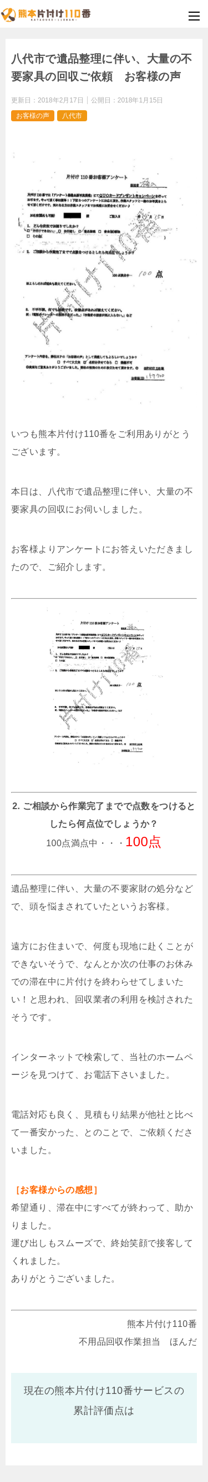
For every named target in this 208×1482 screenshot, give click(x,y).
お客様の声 (32, 116)
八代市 (72, 116)
